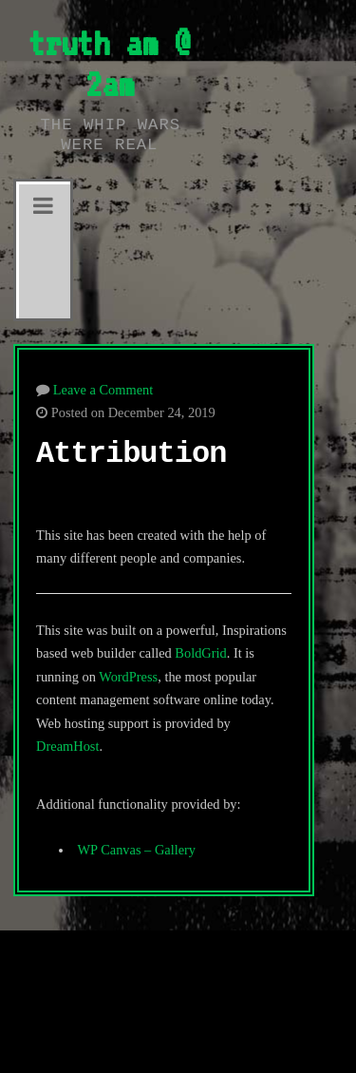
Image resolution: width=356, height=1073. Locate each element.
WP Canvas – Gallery (137, 849)
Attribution (131, 453)
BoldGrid (200, 653)
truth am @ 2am (109, 63)
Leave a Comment (103, 389)
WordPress (128, 676)
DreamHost (67, 746)
